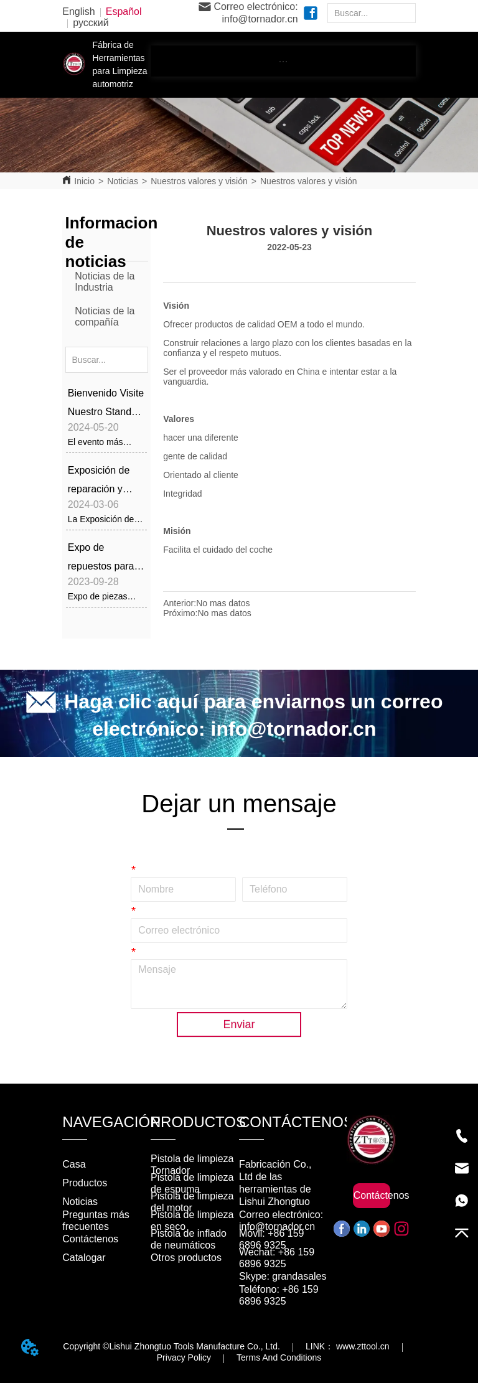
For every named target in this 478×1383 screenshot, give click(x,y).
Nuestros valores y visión (199, 181)
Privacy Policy (184, 1357)
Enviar (239, 1024)
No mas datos (223, 603)
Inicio (84, 181)
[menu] (283, 61)
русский (90, 22)
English (78, 11)
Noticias (122, 181)
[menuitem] (283, 61)
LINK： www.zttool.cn (348, 1346)
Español (124, 11)
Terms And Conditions (279, 1357)
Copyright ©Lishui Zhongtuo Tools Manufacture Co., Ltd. (171, 1346)
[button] (283, 61)
